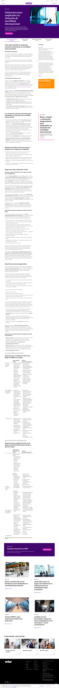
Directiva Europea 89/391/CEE (23, 85)
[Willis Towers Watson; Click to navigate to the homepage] (29, 3)
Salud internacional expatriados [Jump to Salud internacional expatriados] (25, 40)
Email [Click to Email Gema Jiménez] (41, 75)
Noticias (48, 0)
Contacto (35, 667)
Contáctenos (9, 33)
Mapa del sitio (36, 669)
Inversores (52, 0)
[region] (29, 686)
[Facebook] (5, 682)
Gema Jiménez (40, 47)
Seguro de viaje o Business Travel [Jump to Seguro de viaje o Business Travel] (37, 40)
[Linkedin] (7, 682)
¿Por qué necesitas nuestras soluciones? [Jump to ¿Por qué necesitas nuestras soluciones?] (12, 40)
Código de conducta (46, 668)
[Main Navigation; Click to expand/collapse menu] (3, 3)
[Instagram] (9, 682)
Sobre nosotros (28, 661)
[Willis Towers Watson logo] (8, 662)
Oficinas (35, 664)
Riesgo (27, 664)
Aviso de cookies (45, 665)
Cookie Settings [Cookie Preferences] (45, 666)
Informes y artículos (29, 669)
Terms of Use (44, 662)
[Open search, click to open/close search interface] (55, 3)
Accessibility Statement (46, 663)
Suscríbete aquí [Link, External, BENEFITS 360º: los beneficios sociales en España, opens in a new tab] (47, 549)
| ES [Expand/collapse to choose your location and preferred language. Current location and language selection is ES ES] (4, 0)
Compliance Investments (46, 673)
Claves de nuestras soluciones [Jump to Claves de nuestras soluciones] (48, 40)
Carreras (56, 0)
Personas (27, 662)
